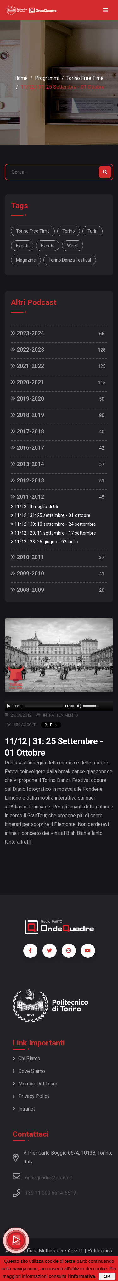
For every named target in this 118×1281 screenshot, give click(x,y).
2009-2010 (27, 573)
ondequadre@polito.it (42, 1177)
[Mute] (78, 705)
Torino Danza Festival (69, 260)
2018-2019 (27, 415)
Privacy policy (31, 1096)
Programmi (47, 78)
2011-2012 (27, 496)
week (72, 245)
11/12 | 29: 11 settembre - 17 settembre (53, 533)
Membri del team (35, 1084)
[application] (59, 706)
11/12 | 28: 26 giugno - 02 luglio (44, 542)
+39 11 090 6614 (44, 1193)
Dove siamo (29, 1071)
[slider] (44, 705)
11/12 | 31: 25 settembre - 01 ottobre (50, 515)
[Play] (8, 705)
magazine (26, 260)
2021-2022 (27, 366)
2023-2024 (27, 333)
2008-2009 (27, 589)
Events (47, 245)
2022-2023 (27, 349)
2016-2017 (27, 447)
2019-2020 (27, 398)
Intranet (24, 1109)
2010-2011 (27, 557)
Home (21, 78)
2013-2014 (27, 464)
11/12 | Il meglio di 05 (34, 506)
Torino (68, 231)
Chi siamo (26, 1059)
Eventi (22, 245)
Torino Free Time (85, 78)
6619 (70, 1193)
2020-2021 (27, 382)
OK (107, 1276)
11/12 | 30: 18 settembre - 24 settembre (53, 524)
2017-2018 (27, 431)
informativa (82, 1276)
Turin (92, 231)
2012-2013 (27, 480)
